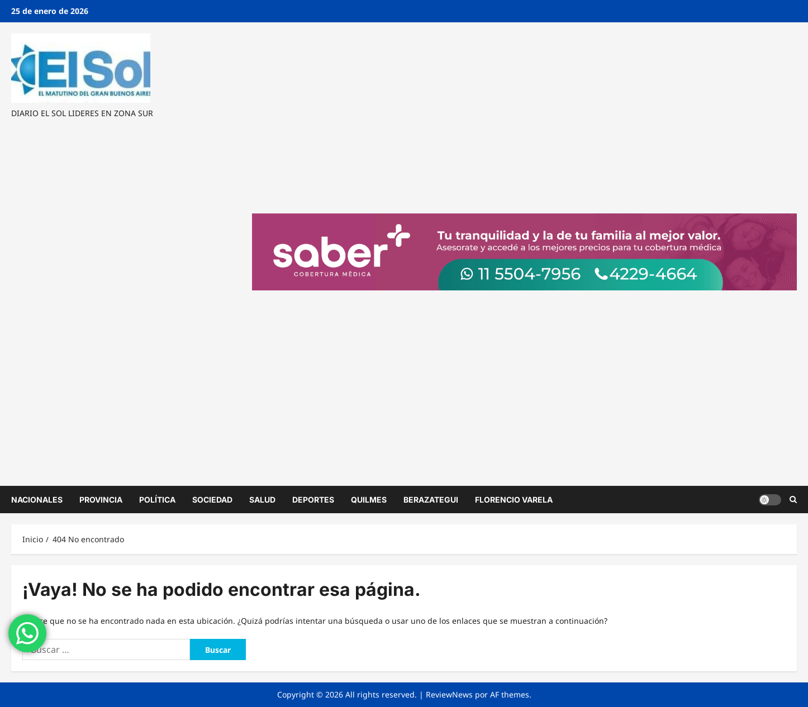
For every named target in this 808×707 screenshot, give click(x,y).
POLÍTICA (157, 499)
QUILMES (369, 499)
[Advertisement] (123, 301)
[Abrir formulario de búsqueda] (793, 499)
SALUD (262, 499)
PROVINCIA (100, 499)
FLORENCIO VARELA (514, 499)
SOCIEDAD (212, 499)
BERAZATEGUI (430, 499)
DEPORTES (313, 499)
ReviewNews (449, 694)
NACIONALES (37, 499)
